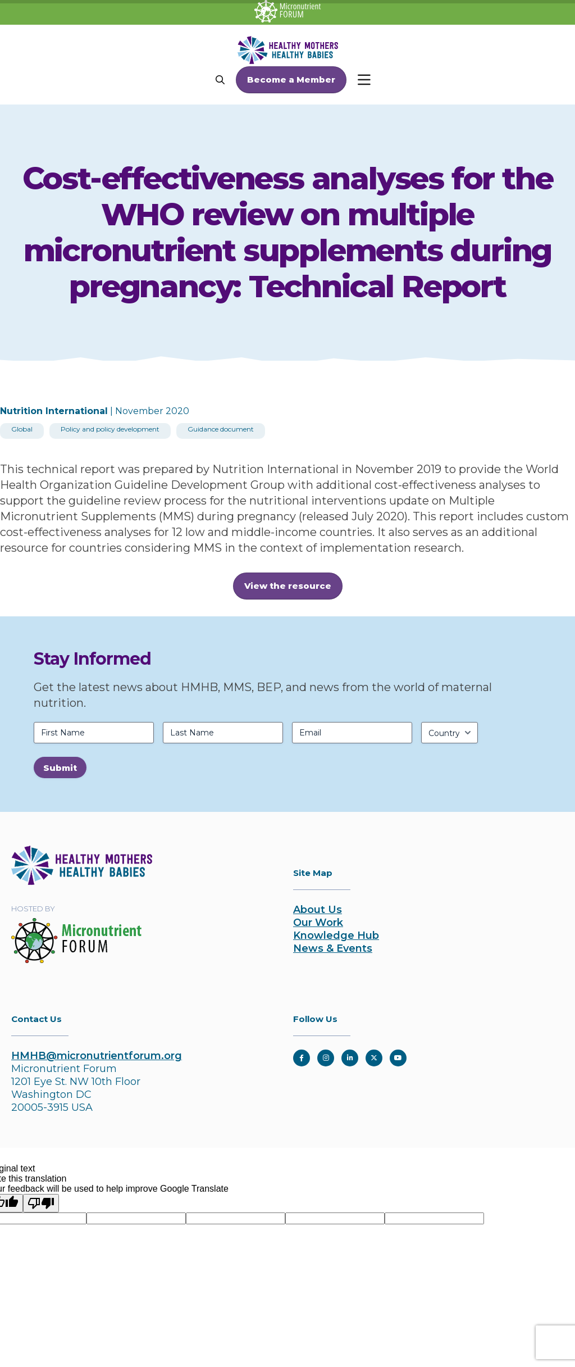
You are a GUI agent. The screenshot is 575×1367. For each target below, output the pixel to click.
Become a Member (291, 79)
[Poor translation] (41, 1203)
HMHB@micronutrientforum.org (96, 1056)
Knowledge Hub (336, 935)
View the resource (287, 585)
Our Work (318, 922)
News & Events (332, 948)
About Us (317, 909)
